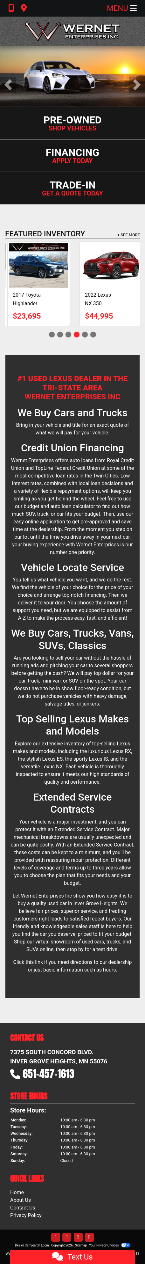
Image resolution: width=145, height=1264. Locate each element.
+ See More (128, 235)
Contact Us (22, 1208)
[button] (8, 85)
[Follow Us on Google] (89, 1237)
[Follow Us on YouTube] (78, 1237)
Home (17, 1192)
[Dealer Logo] (72, 31)
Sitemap (81, 1245)
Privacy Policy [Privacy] (26, 1215)
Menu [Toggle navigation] (122, 8)
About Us (20, 1200)
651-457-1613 (48, 1074)
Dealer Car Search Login (32, 1245)
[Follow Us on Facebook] (55, 1237)
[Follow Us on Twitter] (66, 1237)
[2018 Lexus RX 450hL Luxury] (87, 265)
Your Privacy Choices (109, 1245)
